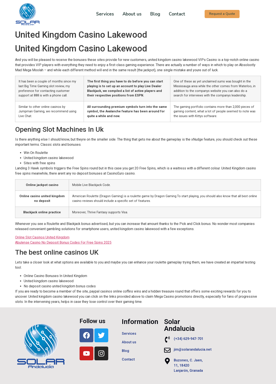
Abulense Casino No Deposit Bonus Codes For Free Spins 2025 (63, 242)
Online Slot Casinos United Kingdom (42, 237)
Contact (174, 14)
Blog (152, 14)
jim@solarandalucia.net (193, 349)
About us (128, 14)
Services (102, 14)
